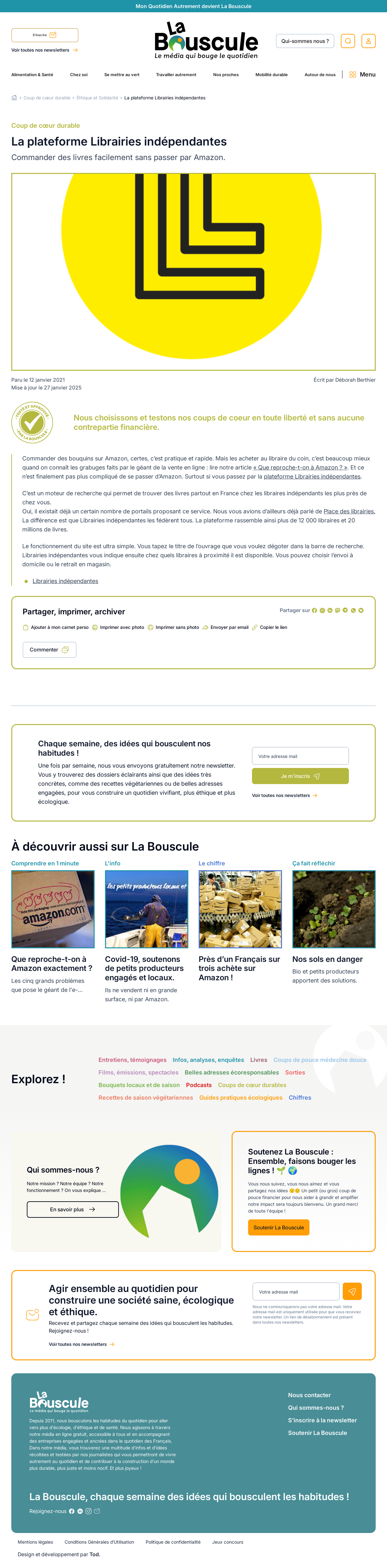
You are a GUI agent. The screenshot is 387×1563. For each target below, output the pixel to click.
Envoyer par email (229, 627)
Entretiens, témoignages (133, 1059)
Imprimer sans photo (177, 627)
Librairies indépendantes (65, 581)
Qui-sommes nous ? (305, 41)
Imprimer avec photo (122, 627)
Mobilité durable (272, 74)
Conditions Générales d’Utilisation (99, 1542)
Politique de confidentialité (173, 1542)
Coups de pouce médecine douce (320, 1059)
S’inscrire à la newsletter (322, 1420)
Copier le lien (273, 627)
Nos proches (226, 74)
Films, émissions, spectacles (139, 1072)
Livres (258, 1059)
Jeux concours (227, 1542)
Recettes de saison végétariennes (146, 1097)
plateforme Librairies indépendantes (312, 476)
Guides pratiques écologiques (241, 1097)
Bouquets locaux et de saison (139, 1085)
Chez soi (79, 74)
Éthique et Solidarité (97, 97)
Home (14, 98)
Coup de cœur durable (47, 97)
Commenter (44, 649)
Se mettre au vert (122, 74)
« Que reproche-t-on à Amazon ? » (300, 467)
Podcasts (199, 1085)
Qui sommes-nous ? (316, 1407)
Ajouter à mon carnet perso (60, 627)
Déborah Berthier (355, 380)
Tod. (94, 1554)
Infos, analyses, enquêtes (208, 1059)
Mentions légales (35, 1542)
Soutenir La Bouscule (279, 1227)
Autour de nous (320, 74)
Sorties (295, 1072)
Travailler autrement (176, 74)
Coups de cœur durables (252, 1085)
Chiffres (300, 1097)
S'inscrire (44, 36)
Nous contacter (309, 1395)
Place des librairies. (349, 511)
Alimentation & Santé (32, 74)
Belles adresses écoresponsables (232, 1072)
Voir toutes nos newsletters (40, 50)
